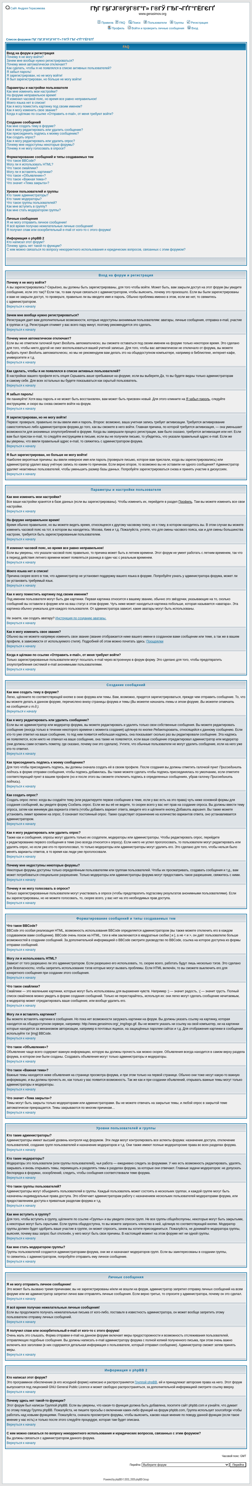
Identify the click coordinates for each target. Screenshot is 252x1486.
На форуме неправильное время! (31, 95)
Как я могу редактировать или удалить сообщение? (45, 130)
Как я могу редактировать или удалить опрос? (41, 141)
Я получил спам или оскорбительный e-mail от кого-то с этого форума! (59, 230)
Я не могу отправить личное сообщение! (37, 222)
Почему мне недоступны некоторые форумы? (40, 145)
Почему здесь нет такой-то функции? (34, 246)
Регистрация (197, 22)
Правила (105, 22)
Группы (177, 22)
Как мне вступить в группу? (27, 206)
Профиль (116, 28)
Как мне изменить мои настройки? (32, 91)
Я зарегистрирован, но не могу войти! (34, 75)
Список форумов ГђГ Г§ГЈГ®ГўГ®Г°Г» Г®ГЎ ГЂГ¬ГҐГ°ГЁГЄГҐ (50, 39)
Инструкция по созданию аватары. (80, 618)
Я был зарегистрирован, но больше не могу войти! (44, 79)
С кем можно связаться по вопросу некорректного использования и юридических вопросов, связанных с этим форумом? (96, 249)
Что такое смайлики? (22, 168)
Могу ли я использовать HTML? (30, 164)
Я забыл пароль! (19, 72)
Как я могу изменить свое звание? (32, 110)
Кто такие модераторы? (24, 199)
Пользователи (155, 22)
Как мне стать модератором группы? (34, 210)
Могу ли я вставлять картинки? (29, 172)
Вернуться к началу (21, 306)
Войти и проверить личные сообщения (156, 28)
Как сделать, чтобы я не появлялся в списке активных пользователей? (59, 68)
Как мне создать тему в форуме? (31, 126)
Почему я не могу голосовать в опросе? (36, 148)
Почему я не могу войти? (25, 57)
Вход (192, 28)
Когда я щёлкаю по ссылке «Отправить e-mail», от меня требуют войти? (60, 114)
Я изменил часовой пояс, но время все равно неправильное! (52, 99)
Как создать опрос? (21, 137)
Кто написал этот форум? (25, 242)
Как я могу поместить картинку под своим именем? (44, 106)
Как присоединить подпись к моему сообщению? (43, 133)
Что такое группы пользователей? (32, 203)
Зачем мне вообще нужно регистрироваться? (40, 61)
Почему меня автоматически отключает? (37, 64)
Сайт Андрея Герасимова (25, 8)
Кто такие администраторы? (27, 195)
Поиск (134, 22)
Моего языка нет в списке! (26, 103)
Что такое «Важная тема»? (26, 179)
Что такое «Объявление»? (26, 175)
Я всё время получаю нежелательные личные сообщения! (50, 226)
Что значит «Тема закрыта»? (28, 183)
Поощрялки (154, 641)
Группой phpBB (146, 1382)
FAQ (120, 22)
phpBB (118, 1479)
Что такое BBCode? (21, 161)
